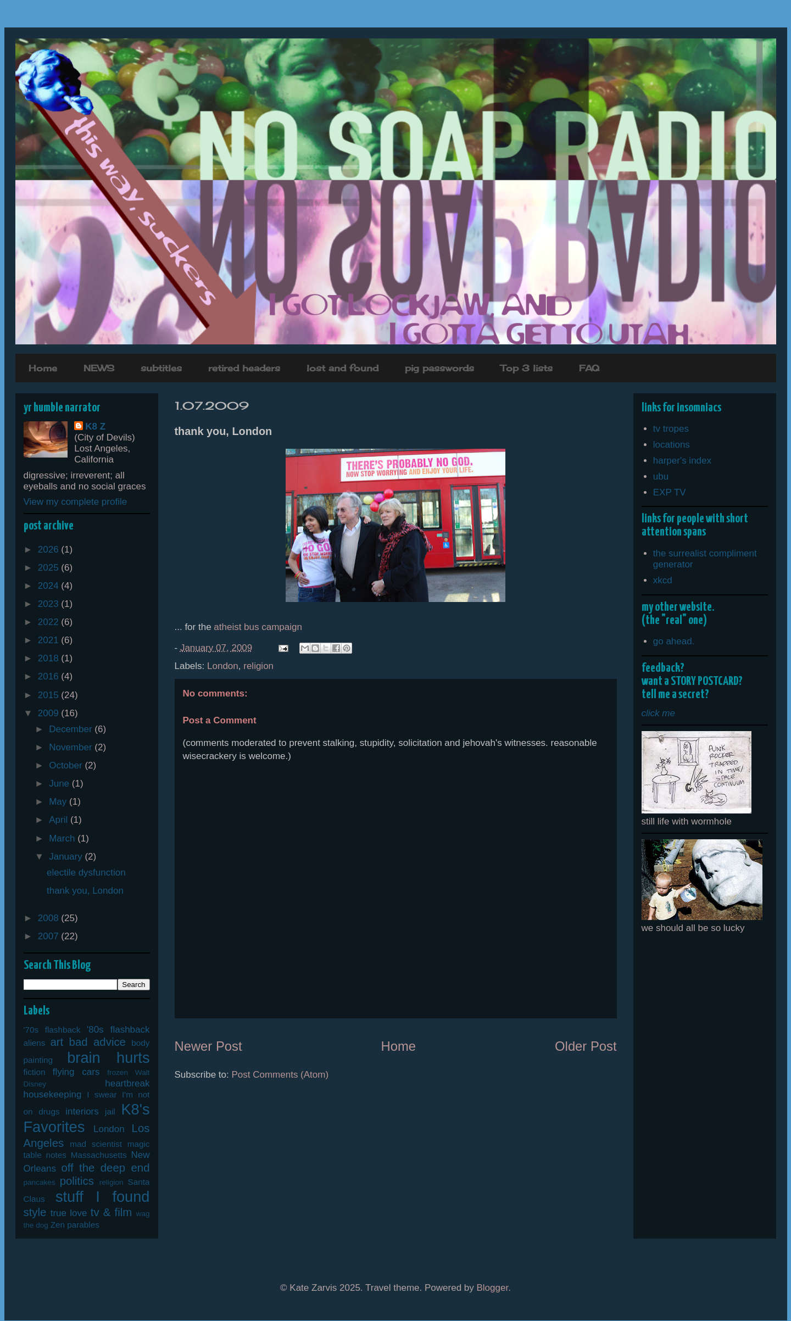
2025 (50, 567)
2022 (50, 622)
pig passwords (439, 368)
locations (671, 444)
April (59, 820)
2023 (50, 604)
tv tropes (671, 428)
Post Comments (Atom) (279, 1074)
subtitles (161, 368)
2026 (50, 549)
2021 (50, 640)
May (59, 801)
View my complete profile (75, 502)
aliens (35, 1042)
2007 (50, 936)
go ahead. (674, 641)
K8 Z (95, 426)
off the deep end (105, 1168)
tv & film (111, 1212)
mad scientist (96, 1144)
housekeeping (53, 1094)
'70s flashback (52, 1029)
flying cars (76, 1072)
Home (43, 368)
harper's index (682, 460)
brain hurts (108, 1057)
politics (77, 1181)
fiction (35, 1072)
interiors (81, 1111)
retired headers (244, 368)
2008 (50, 918)
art (56, 1042)
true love (69, 1213)
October (67, 765)
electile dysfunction (86, 872)
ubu (661, 476)
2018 (50, 658)
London (222, 666)
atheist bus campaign (258, 627)
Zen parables (75, 1224)
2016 (50, 676)
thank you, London (85, 890)
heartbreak (127, 1083)
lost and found (342, 368)
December (71, 729)
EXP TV (669, 492)
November (71, 747)
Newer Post (208, 1046)
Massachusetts (99, 1155)
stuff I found (102, 1196)
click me (658, 713)
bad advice (97, 1042)
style (35, 1212)
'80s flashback (118, 1029)
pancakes (39, 1182)
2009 (50, 713)
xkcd (662, 580)
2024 (50, 586)
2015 (50, 695)
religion (258, 666)
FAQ (589, 368)
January (67, 856)
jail (110, 1111)
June (60, 783)
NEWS (98, 368)
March (63, 838)
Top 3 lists (526, 368)
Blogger (493, 1288)
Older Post (585, 1046)
